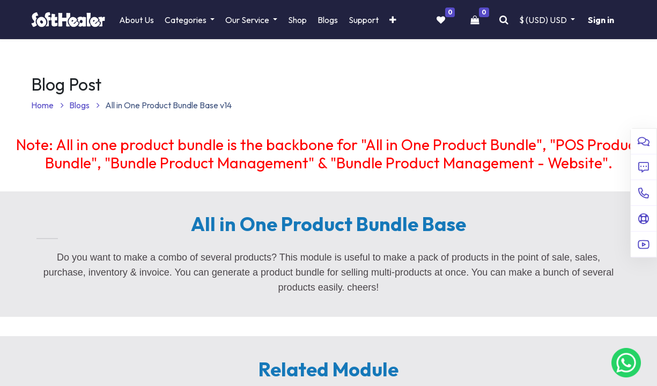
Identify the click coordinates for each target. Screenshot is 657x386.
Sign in (601, 19)
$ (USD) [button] (544, 19)
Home (47, 105)
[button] (392, 20)
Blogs (84, 105)
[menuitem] (136, 20)
